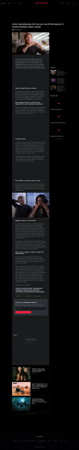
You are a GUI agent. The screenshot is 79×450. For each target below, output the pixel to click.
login (74, 3)
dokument (18, 288)
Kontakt (56, 441)
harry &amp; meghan (30, 291)
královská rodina (38, 288)
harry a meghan (40, 291)
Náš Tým (50, 441)
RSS (66, 441)
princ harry (36, 289)
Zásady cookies (41, 441)
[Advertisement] (31, 78)
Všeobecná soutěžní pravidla (28, 441)
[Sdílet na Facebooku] (19, 296)
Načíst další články (30, 413)
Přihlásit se (23, 312)
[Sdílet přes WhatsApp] (29, 296)
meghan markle (20, 291)
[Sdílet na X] (23, 296)
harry (30, 289)
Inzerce (61, 441)
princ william (19, 289)
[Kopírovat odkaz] (37, 296)
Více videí (58, 139)
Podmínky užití (15, 441)
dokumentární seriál (27, 288)
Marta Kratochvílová (17, 30)
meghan (26, 289)
